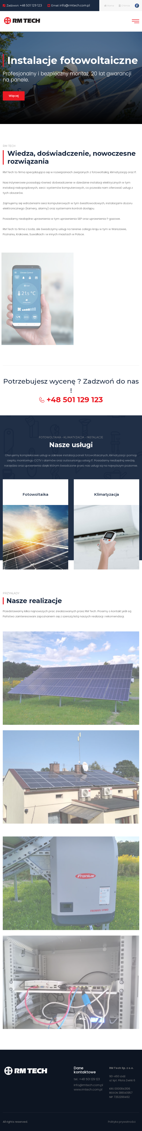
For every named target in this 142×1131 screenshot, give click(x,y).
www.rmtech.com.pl (88, 1089)
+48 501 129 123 (31, 5)
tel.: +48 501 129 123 (87, 1079)
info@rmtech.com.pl (75, 5)
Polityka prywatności (122, 1122)
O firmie (124, 5)
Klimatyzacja (106, 494)
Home (109, 5)
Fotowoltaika (35, 494)
